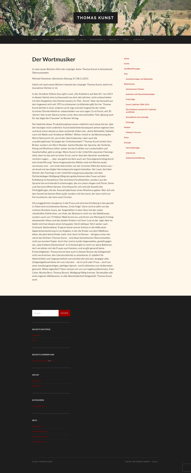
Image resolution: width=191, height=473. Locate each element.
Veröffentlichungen (64, 40)
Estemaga (130, 122)
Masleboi (36, 335)
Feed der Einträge (39, 431)
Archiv (45, 40)
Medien (112, 40)
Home (35, 40)
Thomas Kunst (95, 17)
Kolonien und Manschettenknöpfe (140, 94)
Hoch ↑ (155, 462)
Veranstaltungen (133, 147)
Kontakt (138, 40)
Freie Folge (130, 99)
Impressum (130, 153)
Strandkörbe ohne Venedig (137, 117)
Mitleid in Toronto (133, 132)
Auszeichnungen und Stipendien (139, 79)
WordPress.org (38, 441)
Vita (82, 40)
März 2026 (36, 381)
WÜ (34, 340)
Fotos (126, 40)
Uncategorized (38, 406)
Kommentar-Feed (39, 436)
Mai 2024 (36, 386)
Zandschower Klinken (135, 89)
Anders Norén (143, 462)
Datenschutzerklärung (135, 158)
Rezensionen (96, 40)
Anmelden (36, 426)
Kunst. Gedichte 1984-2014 (137, 104)
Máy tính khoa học (40, 360)
